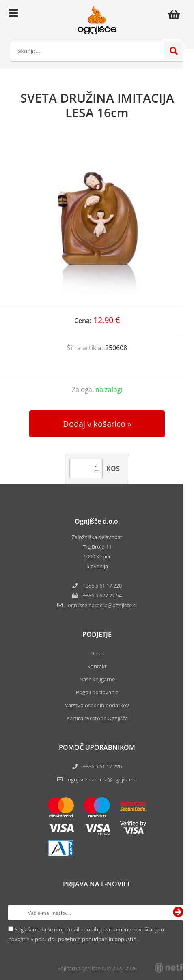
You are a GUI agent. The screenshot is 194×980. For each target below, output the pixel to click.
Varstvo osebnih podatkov (97, 705)
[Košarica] (176, 14)
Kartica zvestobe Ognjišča (97, 718)
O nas (97, 653)
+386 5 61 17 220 (102, 585)
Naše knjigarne (97, 679)
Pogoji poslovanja (97, 692)
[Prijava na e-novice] (178, 912)
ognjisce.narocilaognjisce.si (102, 605)
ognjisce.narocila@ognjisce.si (102, 779)
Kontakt (97, 666)
